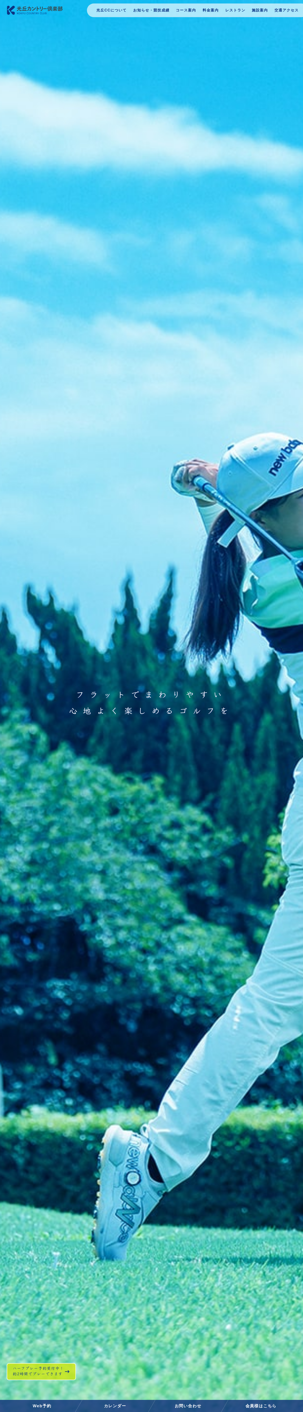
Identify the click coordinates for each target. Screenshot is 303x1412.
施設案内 (259, 12)
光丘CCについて (106, 12)
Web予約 (42, 1406)
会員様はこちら (261, 1406)
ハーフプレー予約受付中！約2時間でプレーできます (52, 1380)
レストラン (233, 12)
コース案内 (183, 12)
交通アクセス (286, 12)
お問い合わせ (188, 1406)
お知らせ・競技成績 (147, 12)
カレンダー (115, 1406)
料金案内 (208, 12)
